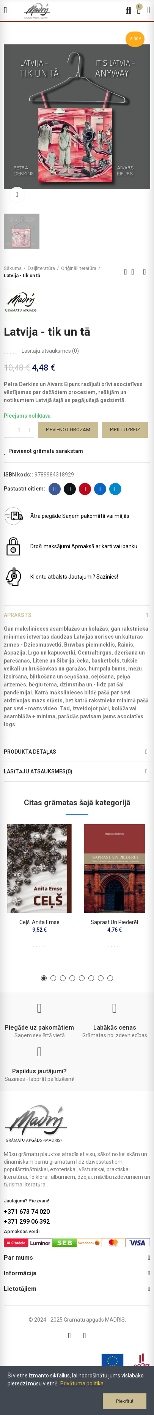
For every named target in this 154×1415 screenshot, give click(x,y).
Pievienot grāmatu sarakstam (45, 451)
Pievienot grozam (68, 429)
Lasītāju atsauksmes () (50, 350)
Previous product (125, 272)
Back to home (135, 272)
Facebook (54, 489)
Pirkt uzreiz (125, 429)
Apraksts (17, 615)
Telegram (115, 489)
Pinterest (85, 489)
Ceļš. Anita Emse (39, 922)
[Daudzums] (19, 430)
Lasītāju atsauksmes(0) (38, 771)
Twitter (70, 489)
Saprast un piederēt (114, 922)
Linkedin (100, 489)
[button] (44, 978)
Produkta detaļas (30, 752)
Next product (144, 272)
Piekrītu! (124, 1401)
